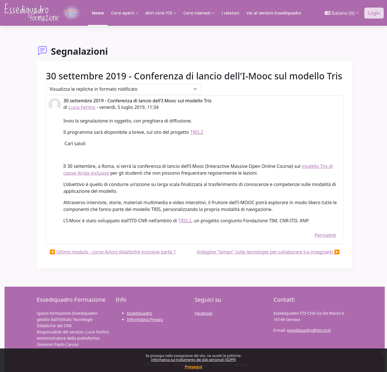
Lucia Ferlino (81, 107)
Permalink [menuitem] (325, 235)
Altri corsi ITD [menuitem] (158, 13)
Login (374, 13)
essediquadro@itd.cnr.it (309, 330)
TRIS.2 (196, 132)
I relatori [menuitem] (230, 13)
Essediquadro (139, 313)
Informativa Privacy (145, 319)
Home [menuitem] (98, 13)
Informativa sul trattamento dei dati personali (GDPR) (193, 359)
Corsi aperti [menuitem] (122, 13)
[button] (341, 13)
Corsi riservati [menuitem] (197, 13)
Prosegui (193, 366)
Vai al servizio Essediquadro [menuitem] (273, 13)
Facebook (203, 313)
